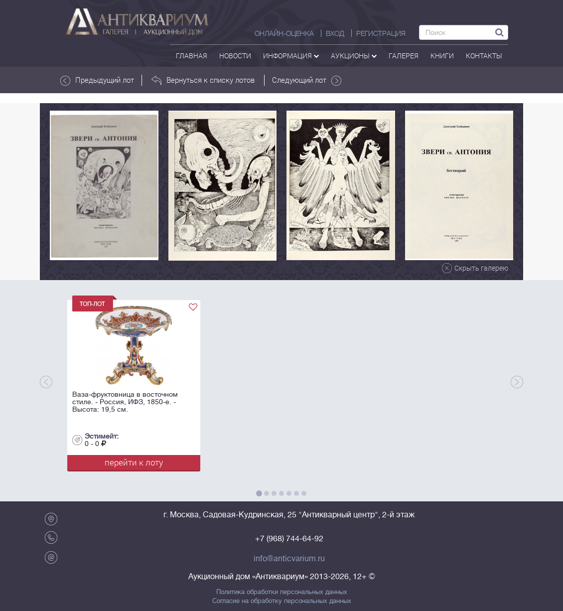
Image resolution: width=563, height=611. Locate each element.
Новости (235, 55)
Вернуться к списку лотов (203, 80)
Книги (442, 55)
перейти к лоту (134, 462)
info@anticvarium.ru (289, 558)
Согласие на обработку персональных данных (281, 601)
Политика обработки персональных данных (281, 592)
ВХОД (335, 33)
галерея (404, 55)
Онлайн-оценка (284, 33)
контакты (484, 55)
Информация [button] (291, 55)
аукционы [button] (354, 55)
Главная (191, 55)
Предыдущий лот (97, 80)
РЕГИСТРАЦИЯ (381, 33)
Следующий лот (306, 80)
